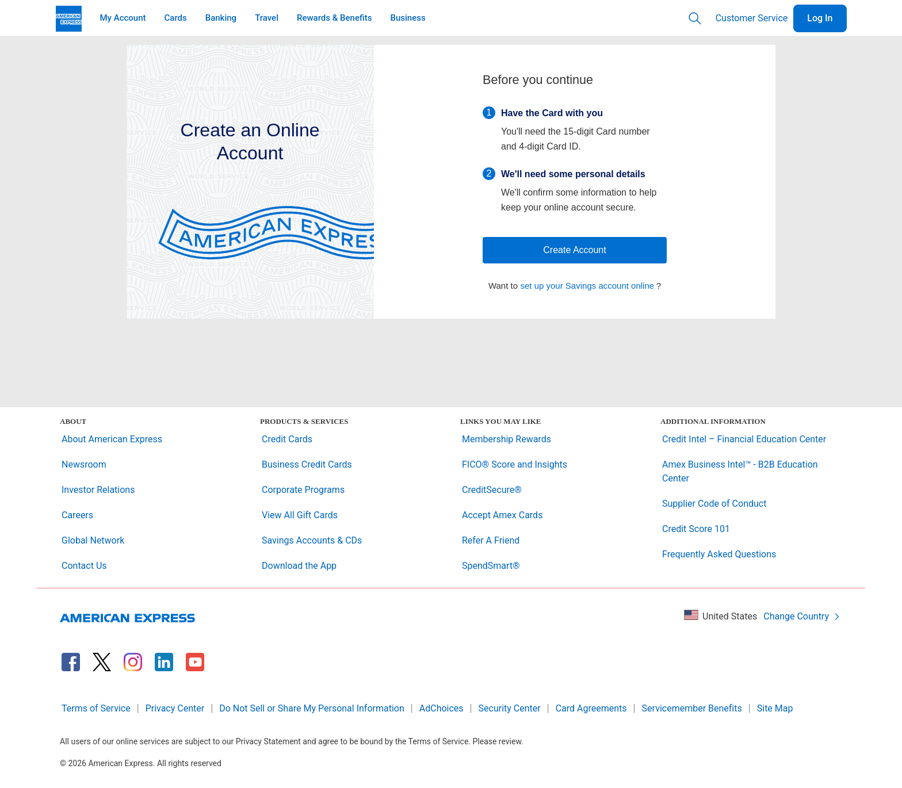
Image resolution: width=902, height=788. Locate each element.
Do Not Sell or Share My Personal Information (311, 708)
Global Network (93, 540)
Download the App (299, 565)
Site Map (775, 708)
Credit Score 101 (696, 528)
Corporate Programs (303, 489)
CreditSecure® (492, 489)
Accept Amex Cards (502, 515)
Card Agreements (591, 708)
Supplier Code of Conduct (714, 503)
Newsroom (84, 464)
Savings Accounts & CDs (312, 540)
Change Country (801, 616)
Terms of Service (96, 708)
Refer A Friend (490, 540)
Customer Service (752, 18)
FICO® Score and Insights (514, 464)
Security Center (510, 708)
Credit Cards (287, 439)
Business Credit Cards (307, 464)
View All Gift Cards (300, 515)
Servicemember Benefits (692, 708)
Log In (819, 18)
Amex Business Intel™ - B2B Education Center (740, 471)
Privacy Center (175, 708)
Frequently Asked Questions (719, 554)
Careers (77, 515)
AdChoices (441, 708)
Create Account (574, 250)
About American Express (112, 439)
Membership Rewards (506, 439)
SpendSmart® (491, 565)
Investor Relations (98, 489)
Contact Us (84, 565)
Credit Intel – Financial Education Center (744, 439)
